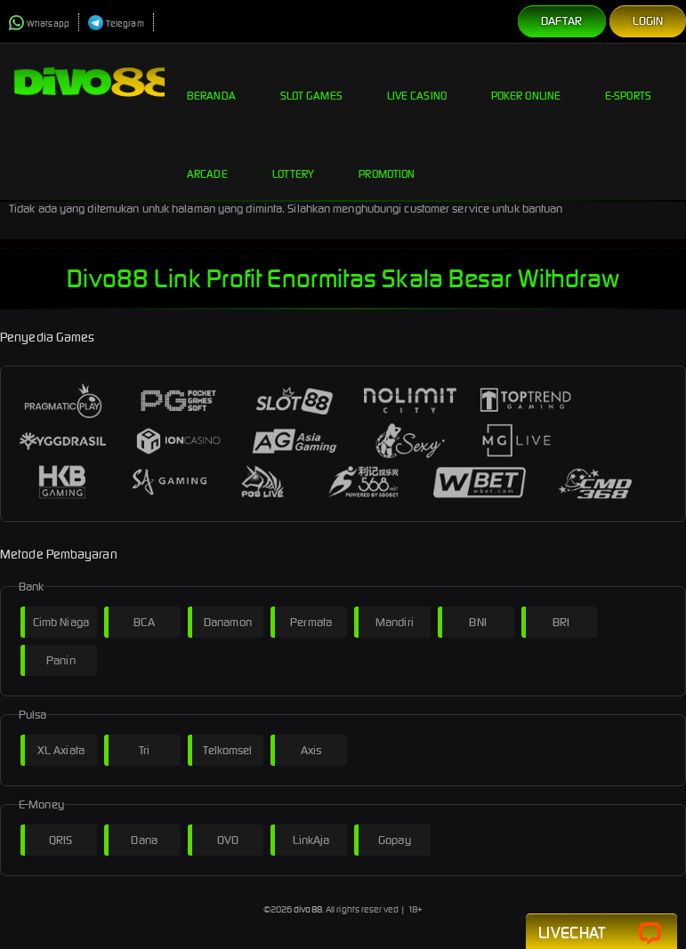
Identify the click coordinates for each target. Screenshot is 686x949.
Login (648, 20)
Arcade (207, 160)
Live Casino (417, 81)
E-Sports (628, 81)
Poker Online (526, 81)
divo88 (308, 909)
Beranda (211, 81)
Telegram (116, 23)
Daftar (562, 20)
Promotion (387, 160)
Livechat (601, 933)
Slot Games (311, 81)
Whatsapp (39, 23)
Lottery (293, 160)
